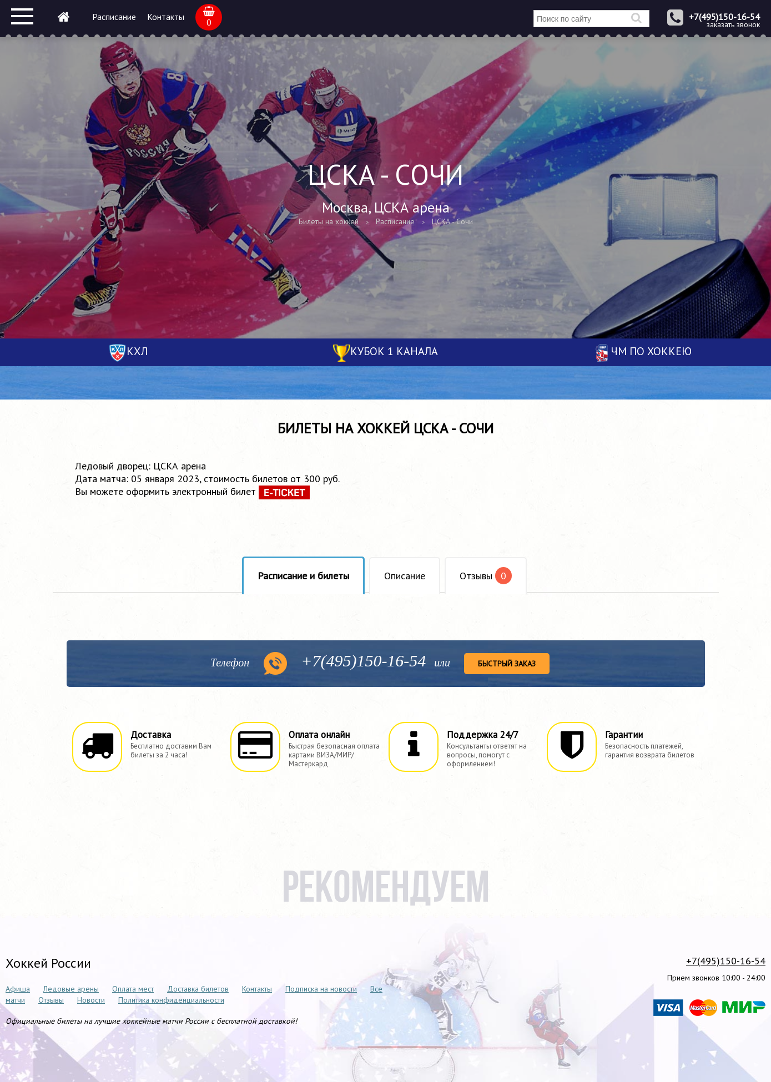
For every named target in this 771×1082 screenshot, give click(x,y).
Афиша (18, 989)
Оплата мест (133, 989)
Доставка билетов (198, 989)
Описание (404, 575)
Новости (91, 1000)
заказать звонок (733, 24)
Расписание (114, 16)
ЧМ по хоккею (651, 351)
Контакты (165, 16)
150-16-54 (363, 660)
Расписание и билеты (303, 575)
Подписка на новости (321, 989)
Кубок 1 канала (394, 351)
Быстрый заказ (507, 664)
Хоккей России (48, 963)
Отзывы (486, 575)
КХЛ (137, 351)
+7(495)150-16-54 (724, 16)
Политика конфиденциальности (171, 1000)
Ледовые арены (71, 989)
